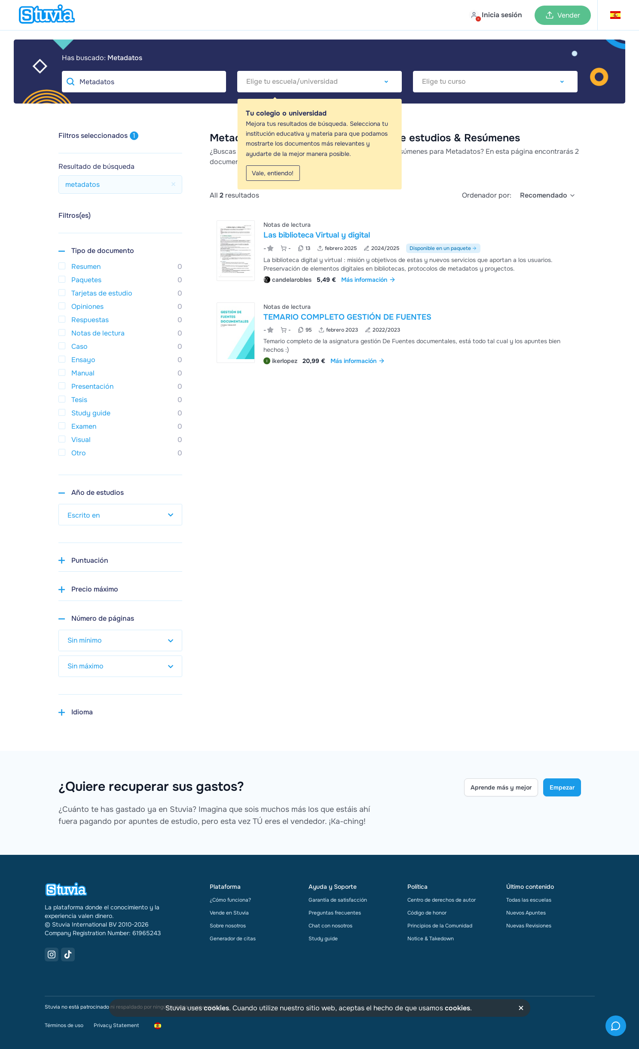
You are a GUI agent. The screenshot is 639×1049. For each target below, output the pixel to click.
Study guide (323, 938)
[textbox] (319, 82)
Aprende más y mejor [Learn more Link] (501, 787)
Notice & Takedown (430, 938)
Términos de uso (64, 1025)
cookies (216, 1007)
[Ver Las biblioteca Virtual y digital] (395, 251)
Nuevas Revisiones (528, 925)
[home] (47, 15)
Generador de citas (233, 938)
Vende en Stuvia (229, 912)
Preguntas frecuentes (335, 912)
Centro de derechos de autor (441, 900)
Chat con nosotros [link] (330, 925)
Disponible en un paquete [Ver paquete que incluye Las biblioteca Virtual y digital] (443, 248)
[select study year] (120, 514)
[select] (548, 195)
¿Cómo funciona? (230, 900)
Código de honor (426, 912)
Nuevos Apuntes (526, 912)
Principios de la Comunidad (439, 925)
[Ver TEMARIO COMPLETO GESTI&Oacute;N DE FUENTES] (395, 333)
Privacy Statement (116, 1025)
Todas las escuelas (528, 900)
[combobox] (319, 81)
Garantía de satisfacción (338, 900)
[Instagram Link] (51, 954)
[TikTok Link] (68, 954)
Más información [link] (368, 280)
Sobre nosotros (228, 925)
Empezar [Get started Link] (562, 787)
